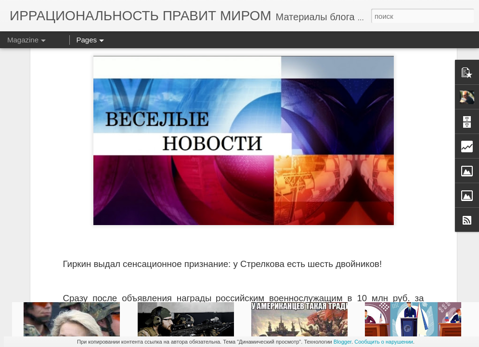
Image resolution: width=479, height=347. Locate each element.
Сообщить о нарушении (383, 342)
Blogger (342, 342)
